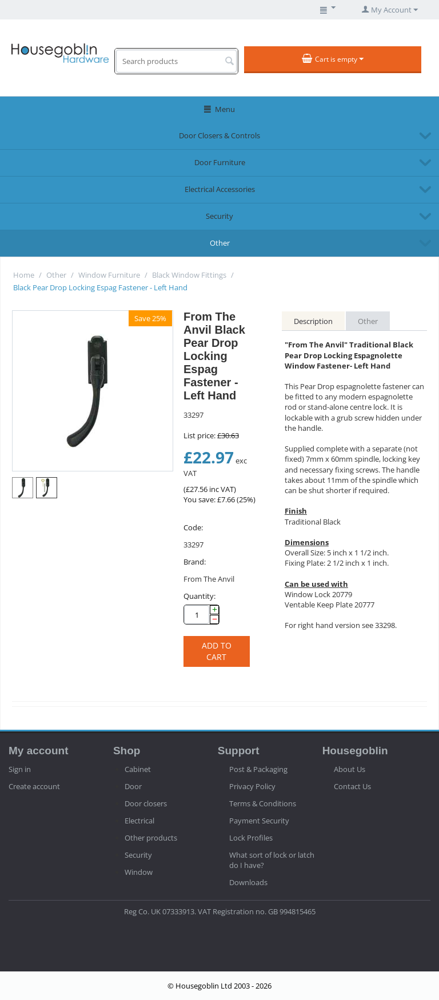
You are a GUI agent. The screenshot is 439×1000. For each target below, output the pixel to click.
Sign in (20, 769)
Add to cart (217, 651)
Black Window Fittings (189, 275)
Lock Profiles (251, 838)
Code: (193, 527)
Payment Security (259, 820)
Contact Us (352, 786)
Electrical (139, 820)
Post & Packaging (258, 769)
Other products (151, 838)
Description (313, 321)
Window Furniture (109, 275)
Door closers (146, 803)
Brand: (194, 562)
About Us (349, 769)
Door (133, 786)
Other (220, 243)
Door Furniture (219, 162)
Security (219, 216)
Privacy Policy (252, 786)
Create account (34, 786)
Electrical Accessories (220, 189)
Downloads (248, 882)
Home (23, 275)
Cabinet (138, 769)
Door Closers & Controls (219, 135)
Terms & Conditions (262, 803)
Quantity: (199, 596)
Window (139, 872)
